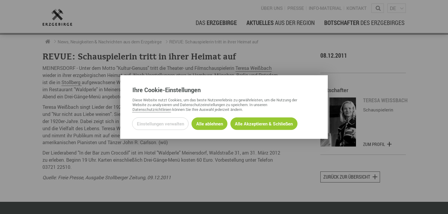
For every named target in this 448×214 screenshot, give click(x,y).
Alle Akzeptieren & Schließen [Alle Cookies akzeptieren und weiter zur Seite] (264, 124)
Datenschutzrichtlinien (151, 109)
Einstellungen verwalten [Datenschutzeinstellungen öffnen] (160, 124)
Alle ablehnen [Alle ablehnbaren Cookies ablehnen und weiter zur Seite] (209, 124)
